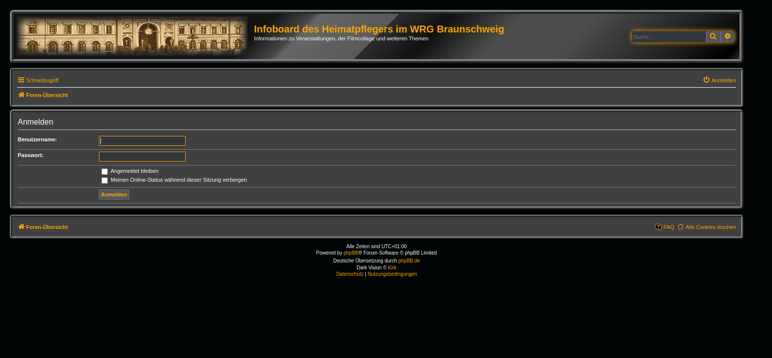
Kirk (392, 267)
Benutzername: (37, 139)
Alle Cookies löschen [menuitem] (710, 227)
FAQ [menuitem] (668, 227)
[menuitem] (719, 80)
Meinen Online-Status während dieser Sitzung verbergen (174, 180)
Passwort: (31, 155)
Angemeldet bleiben (130, 171)
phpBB (351, 253)
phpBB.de (409, 260)
